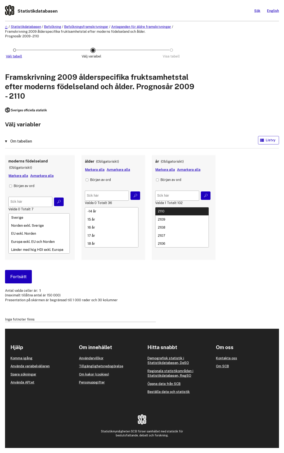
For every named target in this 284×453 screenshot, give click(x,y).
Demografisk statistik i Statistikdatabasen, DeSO (168, 360)
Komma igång (21, 358)
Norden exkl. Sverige (39, 225)
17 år (111, 236)
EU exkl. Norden (39, 234)
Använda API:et (22, 382)
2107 (182, 236)
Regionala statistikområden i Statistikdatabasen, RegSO (170, 373)
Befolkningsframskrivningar (86, 27)
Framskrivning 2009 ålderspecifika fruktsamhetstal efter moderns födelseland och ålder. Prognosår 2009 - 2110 (75, 34)
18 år (111, 243)
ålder (89, 161)
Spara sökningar (23, 374)
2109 (182, 219)
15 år (111, 219)
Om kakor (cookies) (94, 374)
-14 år (111, 211)
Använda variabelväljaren (30, 366)
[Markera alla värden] (18, 175)
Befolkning (52, 27)
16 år (111, 228)
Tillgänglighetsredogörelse (101, 366)
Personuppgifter (92, 382)
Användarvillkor (91, 358)
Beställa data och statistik (168, 392)
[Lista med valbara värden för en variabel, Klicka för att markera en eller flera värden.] (39, 233)
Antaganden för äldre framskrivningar (141, 27)
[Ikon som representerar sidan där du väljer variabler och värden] (93, 56)
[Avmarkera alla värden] (42, 175)
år (157, 161)
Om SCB (222, 366)
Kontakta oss (226, 358)
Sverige (39, 217)
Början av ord (24, 186)
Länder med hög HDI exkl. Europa (39, 250)
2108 (182, 228)
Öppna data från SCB (164, 384)
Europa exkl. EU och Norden (39, 242)
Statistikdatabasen (26, 27)
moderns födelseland (28, 161)
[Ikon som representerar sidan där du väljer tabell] (15, 56)
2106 (182, 243)
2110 (182, 211)
